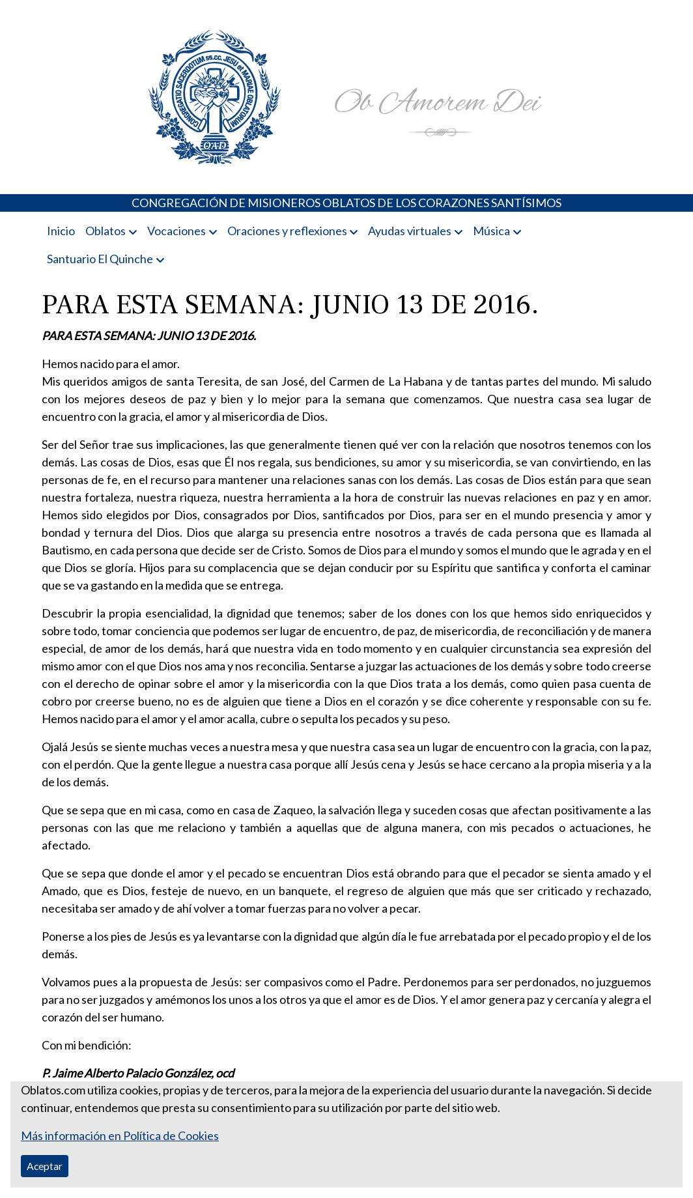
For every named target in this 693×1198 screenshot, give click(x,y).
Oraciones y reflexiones (287, 230)
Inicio (61, 230)
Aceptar (45, 1166)
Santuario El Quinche (100, 258)
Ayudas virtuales (409, 230)
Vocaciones (176, 230)
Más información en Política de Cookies (120, 1135)
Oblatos (105, 230)
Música (491, 230)
